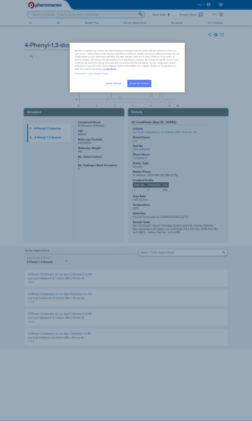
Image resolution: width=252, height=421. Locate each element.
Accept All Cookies (139, 83)
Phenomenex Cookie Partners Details (92, 74)
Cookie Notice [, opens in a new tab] (109, 69)
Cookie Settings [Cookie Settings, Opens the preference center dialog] (113, 83)
